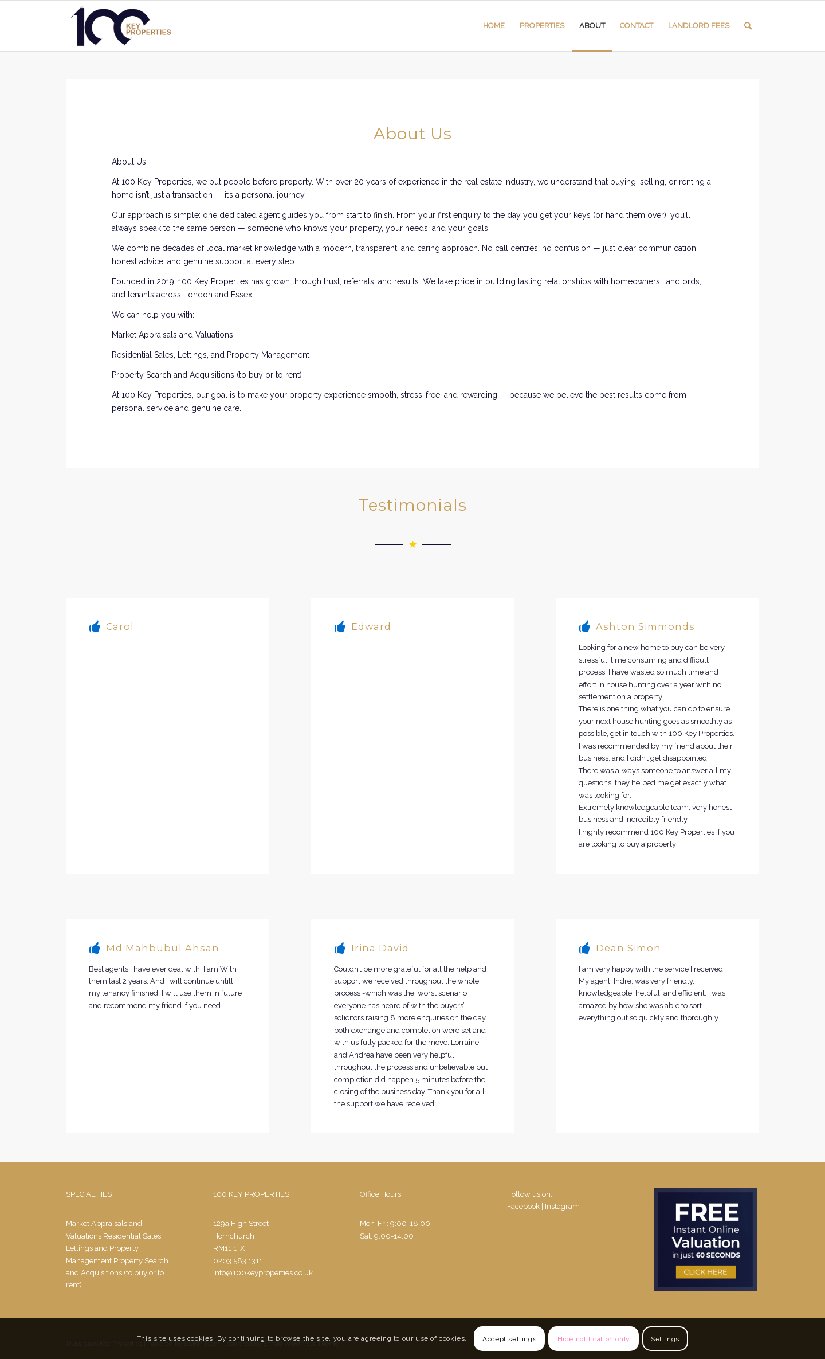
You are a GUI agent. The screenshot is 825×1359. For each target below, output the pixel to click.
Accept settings (509, 1339)
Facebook (523, 1206)
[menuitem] (494, 26)
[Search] (748, 26)
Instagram (562, 1206)
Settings (665, 1339)
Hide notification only (593, 1339)
